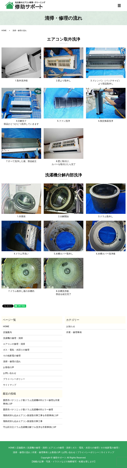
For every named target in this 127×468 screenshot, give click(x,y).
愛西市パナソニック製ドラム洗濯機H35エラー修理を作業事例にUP (31, 402)
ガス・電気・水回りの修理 (16, 350)
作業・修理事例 (74, 332)
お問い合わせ (9, 373)
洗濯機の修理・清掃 (13, 338)
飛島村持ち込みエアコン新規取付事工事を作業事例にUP (30, 415)
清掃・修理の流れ (12, 361)
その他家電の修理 (12, 355)
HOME (3, 31)
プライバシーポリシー (14, 379)
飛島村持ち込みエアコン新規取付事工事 (22, 421)
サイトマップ (9, 385)
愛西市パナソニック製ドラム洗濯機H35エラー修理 (28, 409)
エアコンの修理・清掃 (14, 344)
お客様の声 (8, 367)
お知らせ (70, 326)
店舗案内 (7, 332)
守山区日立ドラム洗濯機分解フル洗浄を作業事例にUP (29, 427)
